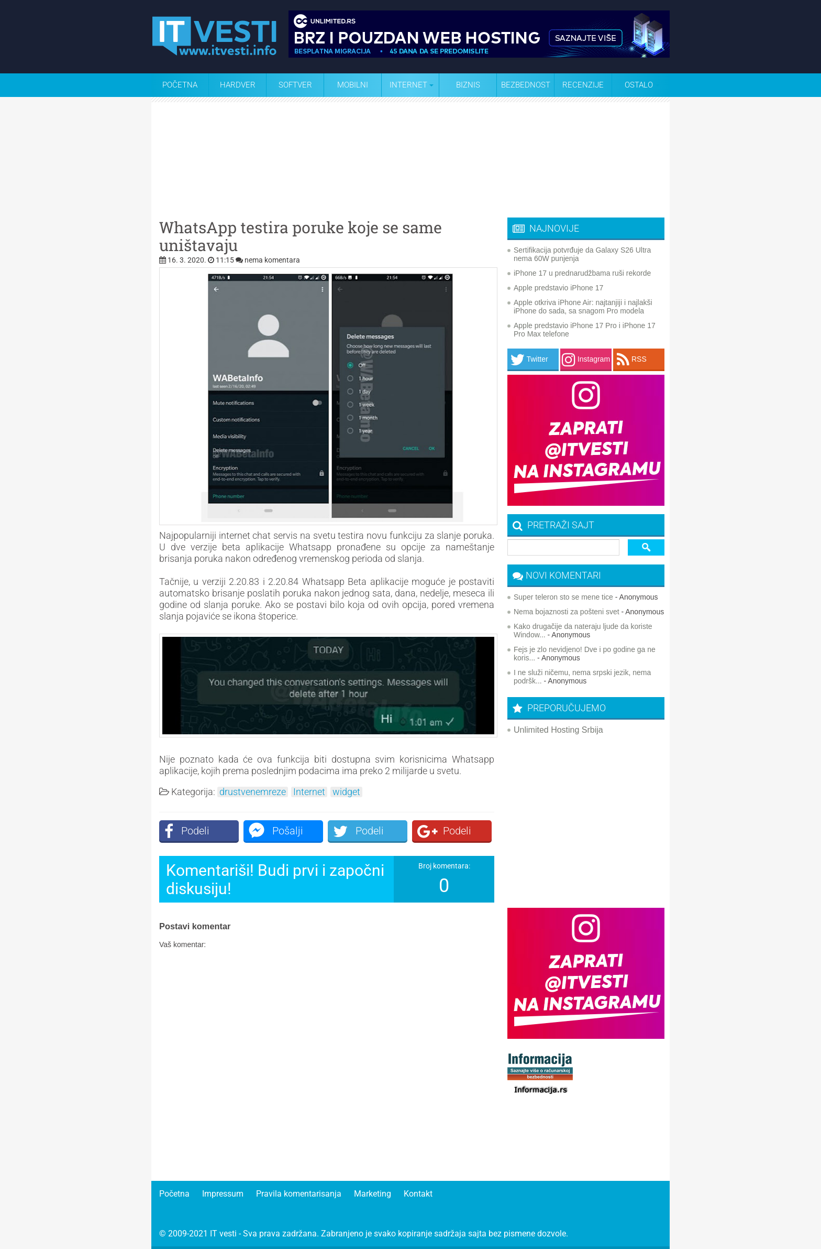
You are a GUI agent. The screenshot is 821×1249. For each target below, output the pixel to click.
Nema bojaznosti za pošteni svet (566, 611)
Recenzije (583, 85)
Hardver (238, 85)
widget (346, 792)
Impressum (222, 1194)
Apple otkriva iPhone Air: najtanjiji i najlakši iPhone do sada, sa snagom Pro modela (583, 306)
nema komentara (272, 260)
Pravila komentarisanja (298, 1194)
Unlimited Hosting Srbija (558, 729)
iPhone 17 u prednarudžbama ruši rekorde (582, 273)
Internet (309, 792)
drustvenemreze (252, 792)
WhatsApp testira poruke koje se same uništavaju (300, 236)
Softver (295, 85)
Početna (179, 85)
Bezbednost (525, 85)
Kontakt (418, 1194)
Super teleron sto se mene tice (563, 597)
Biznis (468, 85)
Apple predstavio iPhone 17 (558, 288)
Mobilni (352, 85)
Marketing (372, 1194)
